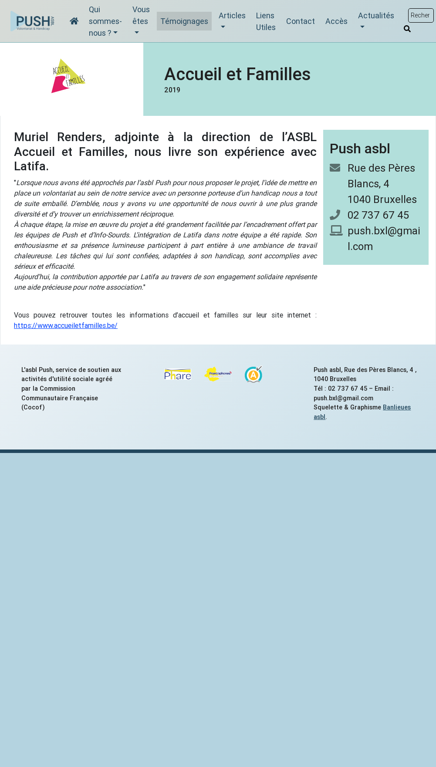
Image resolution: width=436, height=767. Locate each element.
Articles (232, 15)
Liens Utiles (266, 21)
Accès (336, 21)
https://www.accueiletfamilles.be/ (66, 325)
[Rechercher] (407, 28)
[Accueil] (74, 21)
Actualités (376, 15)
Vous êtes (141, 15)
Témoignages (184, 21)
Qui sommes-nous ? (105, 21)
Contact (300, 21)
